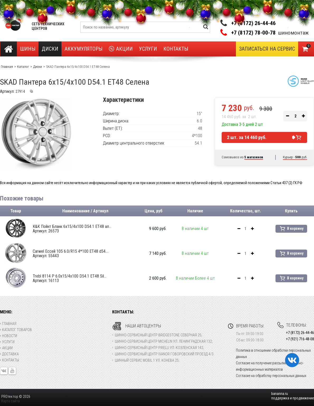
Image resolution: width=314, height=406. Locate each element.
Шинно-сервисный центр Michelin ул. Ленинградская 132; (164, 341)
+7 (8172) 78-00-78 (253, 33)
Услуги (148, 49)
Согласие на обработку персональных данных (271, 376)
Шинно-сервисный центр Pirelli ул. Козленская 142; (159, 348)
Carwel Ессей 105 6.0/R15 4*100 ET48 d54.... (71, 253)
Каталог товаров (16, 330)
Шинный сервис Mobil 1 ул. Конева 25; (147, 360)
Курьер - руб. (295, 157)
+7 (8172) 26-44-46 (253, 23)
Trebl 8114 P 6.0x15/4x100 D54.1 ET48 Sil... (69, 278)
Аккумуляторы (83, 49)
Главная (8, 324)
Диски (50, 49)
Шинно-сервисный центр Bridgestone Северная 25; (158, 335)
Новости (8, 336)
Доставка (9, 354)
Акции (121, 49)
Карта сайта (10, 401)
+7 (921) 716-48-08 (300, 339)
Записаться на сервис (267, 49)
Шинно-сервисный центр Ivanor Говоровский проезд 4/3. (164, 354)
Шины (27, 49)
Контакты (175, 49)
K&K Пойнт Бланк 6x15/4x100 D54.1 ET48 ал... (72, 228)
